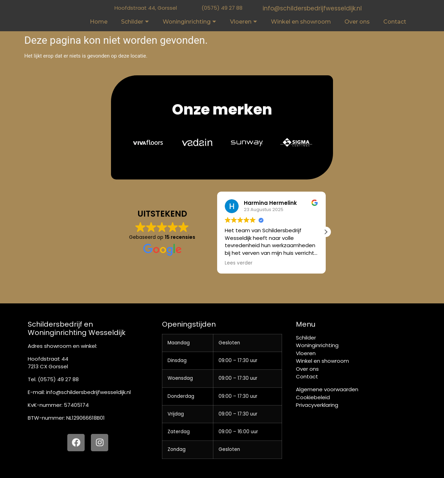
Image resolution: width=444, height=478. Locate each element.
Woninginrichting (189, 22)
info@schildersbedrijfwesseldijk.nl (312, 8)
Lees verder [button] (239, 263)
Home (99, 21)
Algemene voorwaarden (327, 389)
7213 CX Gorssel (48, 366)
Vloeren (243, 22)
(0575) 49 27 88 (222, 7)
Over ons (357, 21)
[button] (326, 465)
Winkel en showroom (301, 21)
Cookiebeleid (313, 397)
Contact (394, 21)
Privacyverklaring (317, 405)
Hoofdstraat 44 (48, 358)
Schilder (135, 22)
